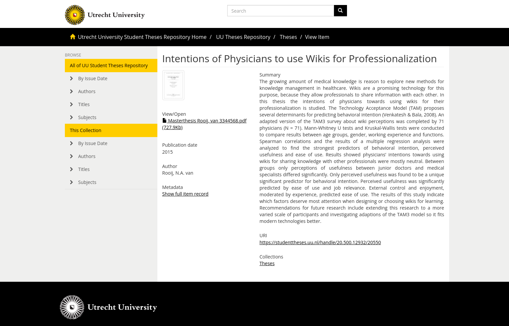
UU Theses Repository (243, 37)
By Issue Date (92, 78)
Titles (83, 104)
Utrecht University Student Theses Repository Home (142, 37)
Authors (86, 91)
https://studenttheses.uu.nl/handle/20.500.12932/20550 (320, 242)
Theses (288, 37)
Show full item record (185, 194)
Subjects (87, 117)
